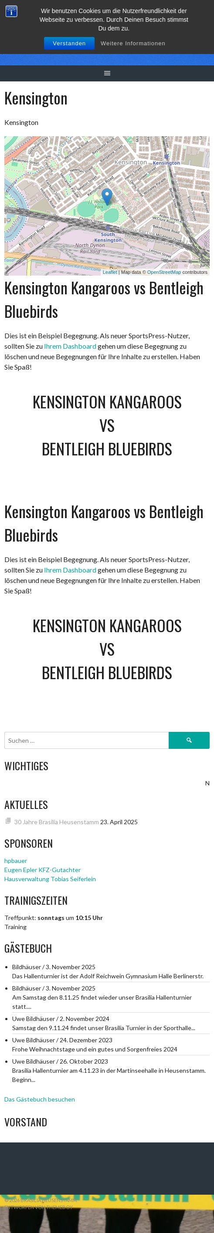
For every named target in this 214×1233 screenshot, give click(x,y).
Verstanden (69, 43)
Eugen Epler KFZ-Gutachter (42, 869)
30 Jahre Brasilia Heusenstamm (56, 821)
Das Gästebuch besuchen (39, 1099)
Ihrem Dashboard (70, 346)
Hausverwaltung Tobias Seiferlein (50, 879)
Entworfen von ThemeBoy (38, 1207)
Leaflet (110, 272)
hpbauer (15, 860)
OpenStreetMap (164, 272)
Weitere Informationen (133, 43)
